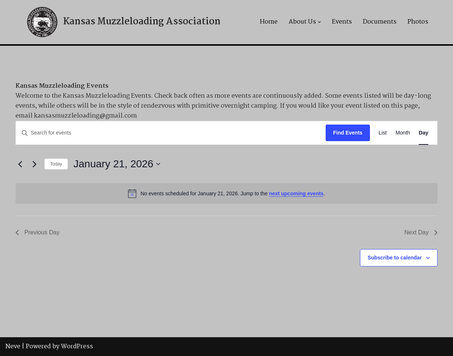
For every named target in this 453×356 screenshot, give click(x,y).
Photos (418, 22)
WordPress (77, 347)
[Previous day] (20, 164)
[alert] (226, 193)
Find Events (347, 133)
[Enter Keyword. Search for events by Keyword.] (171, 132)
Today (56, 164)
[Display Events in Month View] (402, 132)
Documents (380, 22)
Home (269, 22)
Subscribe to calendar (395, 258)
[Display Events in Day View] (423, 132)
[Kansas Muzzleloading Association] (122, 22)
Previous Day (37, 232)
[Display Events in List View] (383, 132)
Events (342, 22)
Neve (13, 347)
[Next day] (34, 164)
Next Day (420, 232)
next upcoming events (296, 193)
